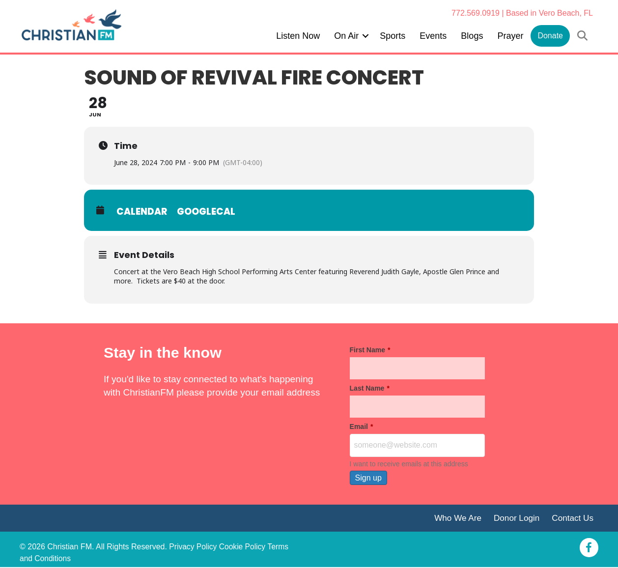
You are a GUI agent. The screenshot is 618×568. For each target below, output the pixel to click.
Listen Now (298, 36)
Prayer (510, 36)
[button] (365, 36)
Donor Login (514, 519)
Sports (392, 36)
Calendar (142, 211)
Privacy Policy (193, 547)
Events (433, 36)
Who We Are (455, 519)
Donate (550, 35)
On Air (346, 36)
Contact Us (572, 519)
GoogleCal (207, 211)
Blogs (472, 36)
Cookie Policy (244, 547)
